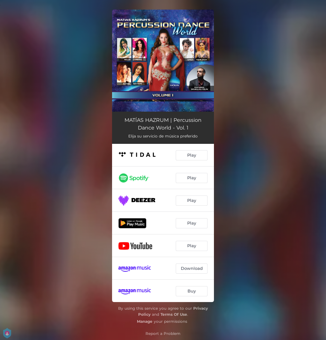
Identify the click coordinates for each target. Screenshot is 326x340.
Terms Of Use (173, 314)
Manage (144, 321)
